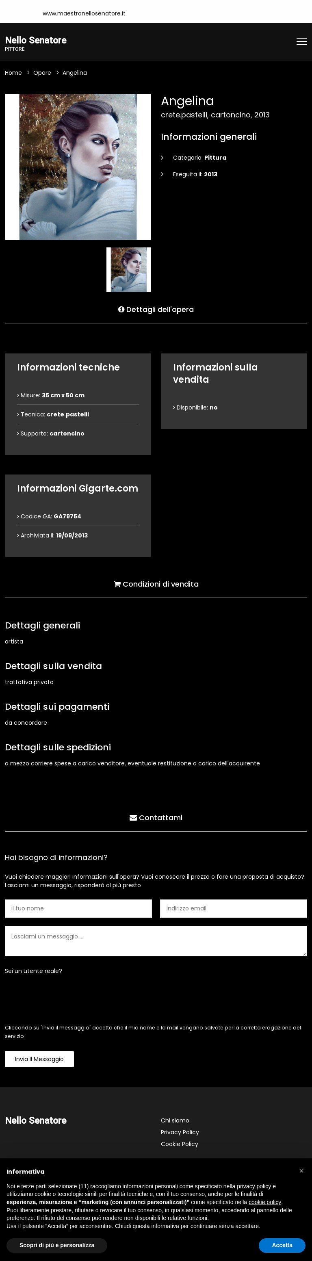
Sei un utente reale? (33, 971)
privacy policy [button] (254, 1186)
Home (13, 73)
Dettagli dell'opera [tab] (156, 309)
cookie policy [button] (265, 1202)
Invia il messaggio (39, 1059)
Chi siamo (175, 1120)
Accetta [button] (282, 1245)
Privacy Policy (180, 1132)
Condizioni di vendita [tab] (156, 584)
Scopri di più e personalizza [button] (57, 1245)
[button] (301, 1170)
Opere (42, 73)
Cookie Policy (179, 1144)
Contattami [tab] (156, 817)
